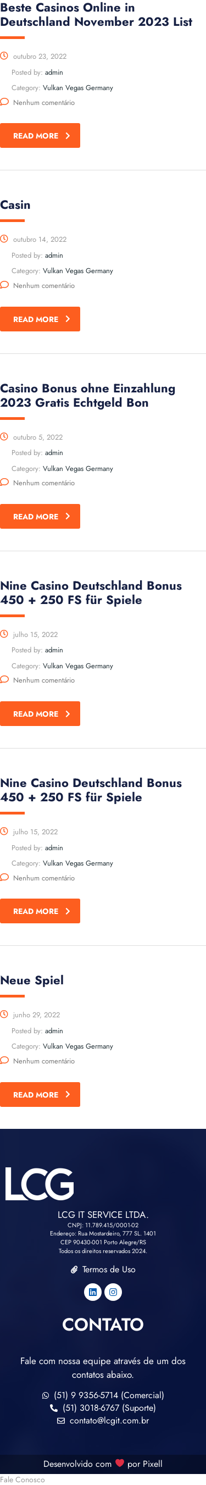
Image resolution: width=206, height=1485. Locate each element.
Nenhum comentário (37, 102)
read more (41, 135)
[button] (103, 1479)
